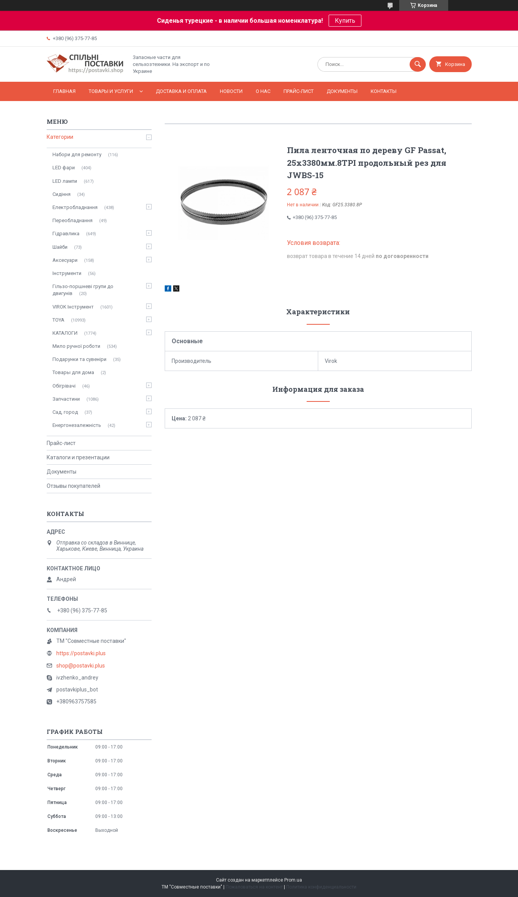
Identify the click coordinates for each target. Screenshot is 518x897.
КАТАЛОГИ (65, 333)
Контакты (384, 91)
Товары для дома (73, 372)
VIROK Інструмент (73, 307)
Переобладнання (72, 220)
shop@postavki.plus (80, 666)
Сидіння (61, 194)
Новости (231, 91)
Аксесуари (65, 260)
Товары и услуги (111, 91)
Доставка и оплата (181, 91)
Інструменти (66, 273)
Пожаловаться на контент (254, 887)
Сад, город (65, 412)
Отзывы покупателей (73, 486)
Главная (64, 91)
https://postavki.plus (81, 653)
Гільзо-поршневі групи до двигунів (82, 289)
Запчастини (66, 399)
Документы (342, 91)
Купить (345, 20)
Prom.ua (293, 880)
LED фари (63, 167)
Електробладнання (75, 207)
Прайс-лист (298, 91)
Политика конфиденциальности (321, 887)
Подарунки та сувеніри (79, 359)
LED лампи (64, 181)
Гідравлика (65, 233)
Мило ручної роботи (76, 346)
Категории (60, 137)
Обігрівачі (64, 386)
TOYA (58, 320)
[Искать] (418, 64)
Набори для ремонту (76, 154)
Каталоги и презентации (78, 457)
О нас (263, 91)
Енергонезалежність (76, 425)
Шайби (59, 247)
